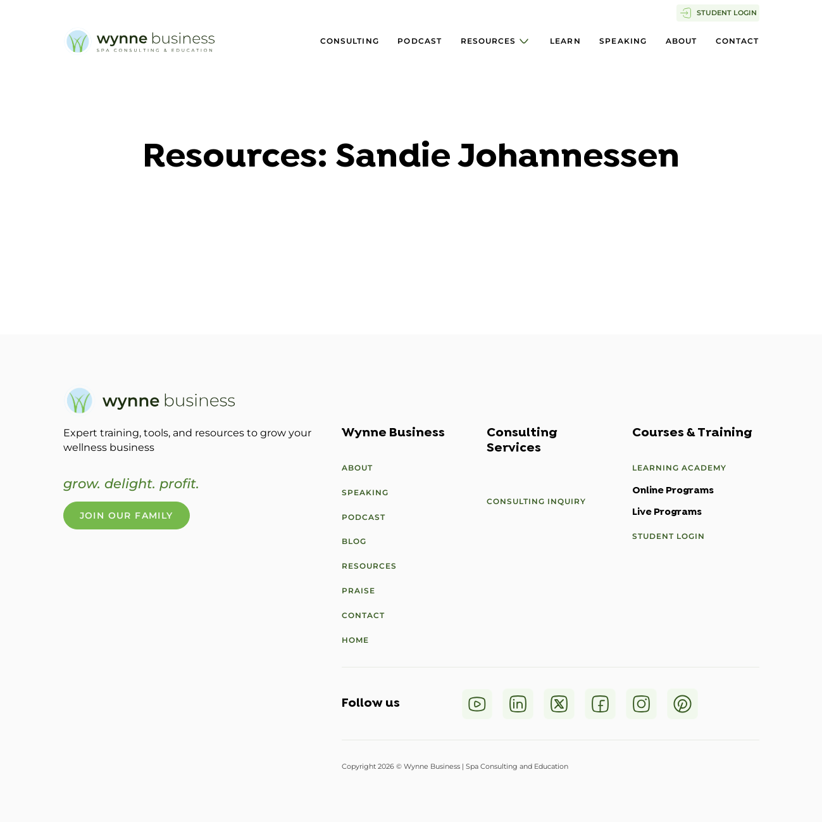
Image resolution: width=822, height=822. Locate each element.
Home (355, 640)
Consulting (349, 41)
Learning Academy (679, 467)
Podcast (419, 41)
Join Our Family (126, 515)
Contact (737, 41)
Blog (354, 541)
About (681, 41)
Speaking (623, 41)
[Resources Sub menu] (524, 41)
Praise (358, 590)
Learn (565, 41)
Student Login (668, 536)
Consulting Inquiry (536, 501)
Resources (488, 41)
